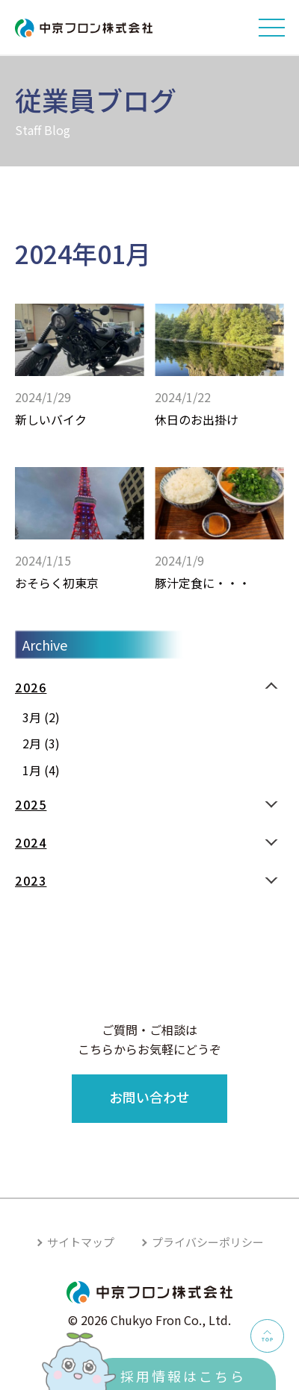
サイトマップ (80, 1242)
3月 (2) (41, 717)
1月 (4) (41, 770)
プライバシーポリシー (208, 1242)
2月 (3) (41, 743)
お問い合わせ (149, 1096)
